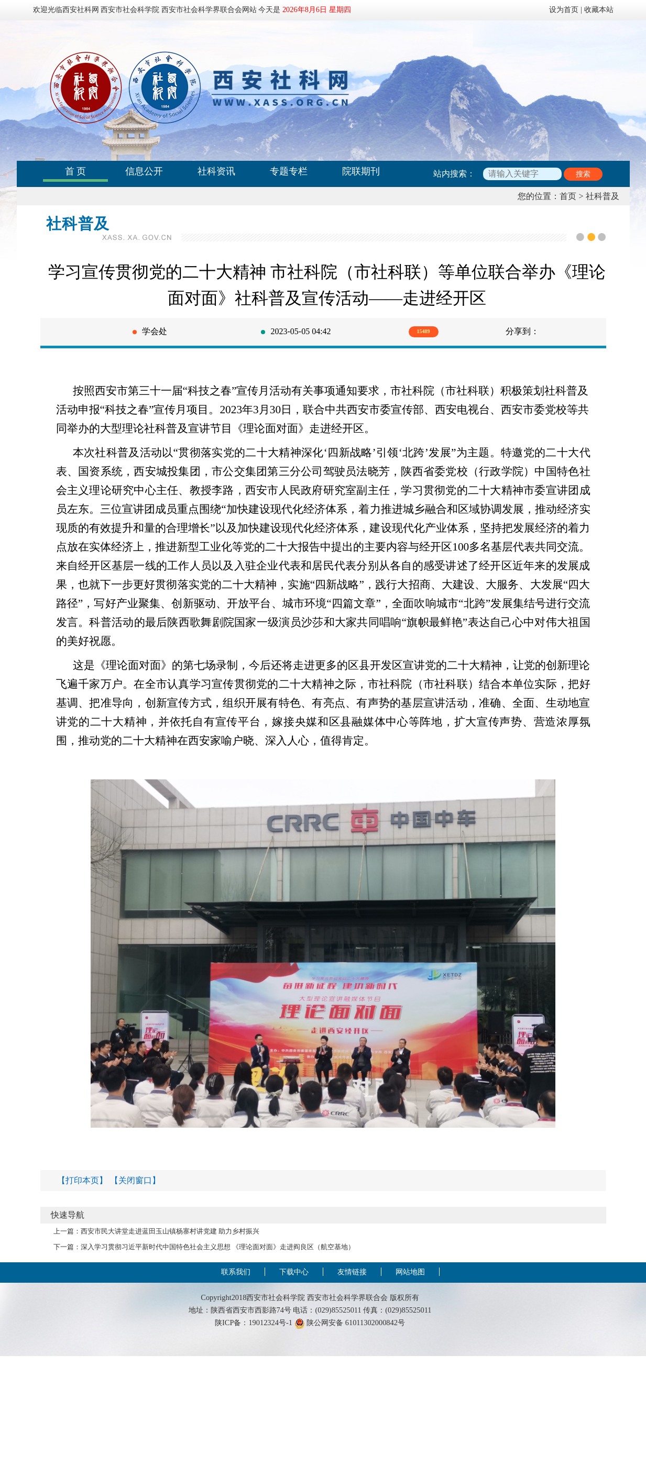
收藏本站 (599, 9)
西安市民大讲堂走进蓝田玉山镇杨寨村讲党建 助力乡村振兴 (170, 1231)
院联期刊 (361, 171)
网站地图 (410, 1272)
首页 (568, 196)
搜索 (583, 174)
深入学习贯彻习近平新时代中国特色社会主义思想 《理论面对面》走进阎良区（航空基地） (218, 1247)
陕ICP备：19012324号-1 (253, 1322)
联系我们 (235, 1272)
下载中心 (294, 1272)
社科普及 (602, 196)
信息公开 (144, 171)
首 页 (75, 171)
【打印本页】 (82, 1180)
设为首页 (563, 9)
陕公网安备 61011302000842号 (349, 1322)
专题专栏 (289, 171)
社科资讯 (216, 171)
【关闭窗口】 (135, 1180)
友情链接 (352, 1272)
